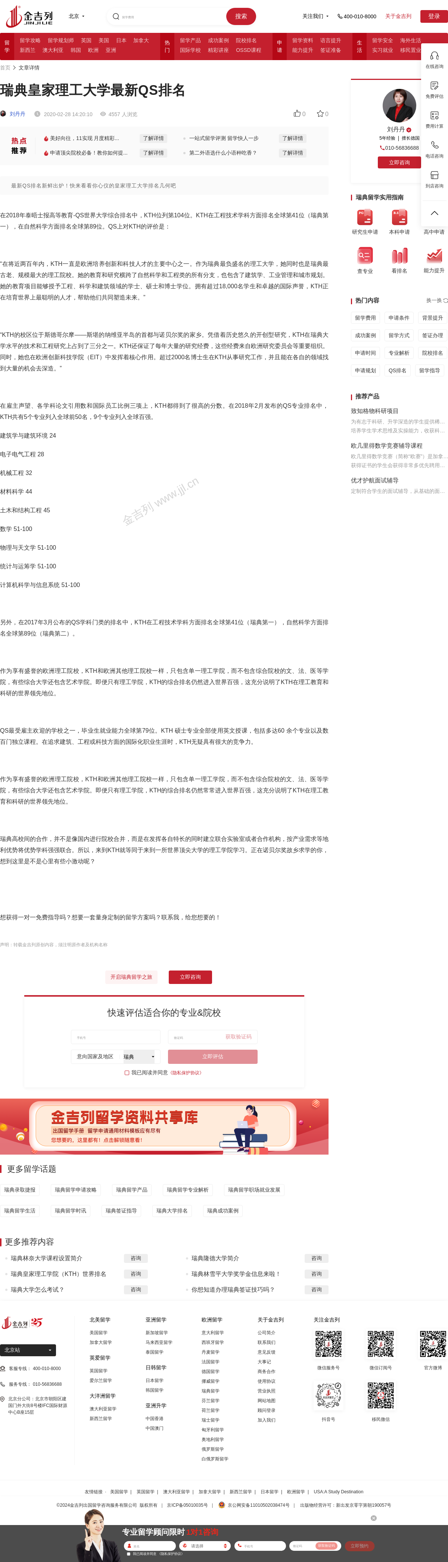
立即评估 (212, 1056)
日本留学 (155, 1380)
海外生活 (410, 40)
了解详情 (153, 138)
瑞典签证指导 (121, 1211)
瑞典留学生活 (19, 1211)
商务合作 (267, 1371)
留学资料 (302, 40)
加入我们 (267, 1420)
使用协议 (267, 1381)
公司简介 (267, 1332)
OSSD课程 (248, 50)
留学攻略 (30, 40)
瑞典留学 (211, 1391)
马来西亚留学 (159, 1342)
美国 (104, 40)
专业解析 (399, 353)
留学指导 (429, 370)
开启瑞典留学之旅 (131, 977)
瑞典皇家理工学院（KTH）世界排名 (58, 1274)
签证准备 (330, 50)
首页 (5, 68)
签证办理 (432, 335)
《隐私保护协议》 (186, 1072)
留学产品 (190, 40)
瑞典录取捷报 (19, 1190)
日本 (121, 40)
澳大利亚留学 (103, 1409)
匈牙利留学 (213, 1429)
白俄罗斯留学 (215, 1459)
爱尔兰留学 (101, 1380)
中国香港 (155, 1418)
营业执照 (267, 1391)
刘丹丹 (12, 114)
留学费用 (365, 318)
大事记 (264, 1361)
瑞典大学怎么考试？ (38, 1289)
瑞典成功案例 (223, 1211)
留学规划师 (61, 40)
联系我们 (267, 1342)
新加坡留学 (157, 1332)
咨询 (136, 1258)
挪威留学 (211, 1381)
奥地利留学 (213, 1439)
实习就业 (382, 50)
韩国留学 (155, 1390)
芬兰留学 (211, 1400)
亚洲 (111, 50)
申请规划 (365, 370)
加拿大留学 (101, 1342)
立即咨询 (190, 977)
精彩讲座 (218, 50)
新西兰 (27, 50)
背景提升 (432, 318)
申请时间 (365, 353)
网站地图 (267, 1400)
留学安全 (382, 40)
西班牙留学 (213, 1342)
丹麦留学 (211, 1352)
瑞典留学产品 (131, 1190)
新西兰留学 (101, 1418)
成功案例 (218, 40)
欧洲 (93, 50)
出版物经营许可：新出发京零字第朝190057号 (345, 1505)
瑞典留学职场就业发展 (254, 1190)
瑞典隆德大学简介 (215, 1258)
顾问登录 (267, 1410)
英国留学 (99, 1370)
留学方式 (399, 335)
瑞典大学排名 (172, 1211)
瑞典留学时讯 (70, 1211)
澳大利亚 (53, 50)
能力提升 (302, 50)
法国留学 (211, 1361)
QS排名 (398, 370)
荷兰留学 (211, 1410)
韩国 (76, 50)
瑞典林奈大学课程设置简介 (47, 1258)
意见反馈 (267, 1352)
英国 (86, 40)
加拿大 (141, 40)
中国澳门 (155, 1428)
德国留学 (211, 1371)
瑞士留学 (211, 1420)
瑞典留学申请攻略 (76, 1190)
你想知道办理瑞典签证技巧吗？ (233, 1289)
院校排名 (246, 40)
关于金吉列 (398, 16)
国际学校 (190, 50)
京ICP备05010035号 (187, 1505)
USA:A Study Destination (339, 1491)
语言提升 (330, 40)
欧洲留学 (296, 1491)
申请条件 (399, 318)
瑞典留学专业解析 (188, 1190)
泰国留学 (155, 1352)
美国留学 (99, 1332)
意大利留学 (213, 1332)
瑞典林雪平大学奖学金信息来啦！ (236, 1274)
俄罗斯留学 (213, 1449)
